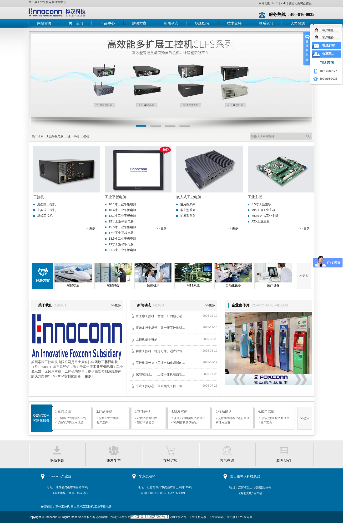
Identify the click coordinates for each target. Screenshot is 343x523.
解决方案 (139, 23)
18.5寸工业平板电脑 (122, 238)
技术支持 (234, 23)
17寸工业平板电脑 (121, 233)
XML (283, 3)
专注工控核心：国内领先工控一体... (160, 386)
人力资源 (298, 23)
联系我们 (266, 23)
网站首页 (44, 23)
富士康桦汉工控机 (82, 506)
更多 (88, 376)
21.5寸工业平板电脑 (122, 250)
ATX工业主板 (261, 221)
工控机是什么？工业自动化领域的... (160, 363)
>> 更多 (90, 228)
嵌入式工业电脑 (188, 197)
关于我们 (76, 23)
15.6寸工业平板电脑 (122, 227)
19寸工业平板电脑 (121, 244)
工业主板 (255, 197)
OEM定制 (202, 23)
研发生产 (113, 461)
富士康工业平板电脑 (239, 517)
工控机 (85, 136)
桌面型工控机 (46, 204)
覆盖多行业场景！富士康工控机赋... (160, 328)
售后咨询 (227, 461)
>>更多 (303, 275)
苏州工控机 (62, 506)
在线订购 (170, 461)
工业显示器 (216, 517)
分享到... (328, 54)
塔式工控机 (45, 215)
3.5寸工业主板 (261, 204)
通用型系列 (188, 204)
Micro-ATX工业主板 (265, 215)
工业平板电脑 (54, 136)
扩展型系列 (188, 215)
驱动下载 (57, 461)
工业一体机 (72, 136)
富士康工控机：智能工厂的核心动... (160, 316)
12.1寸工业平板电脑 (122, 215)
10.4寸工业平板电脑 (122, 210)
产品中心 (108, 23)
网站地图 (264, 3)
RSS (275, 3)
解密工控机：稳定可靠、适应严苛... (160, 351)
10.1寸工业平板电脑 (122, 204)
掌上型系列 (188, 210)
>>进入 (304, 418)
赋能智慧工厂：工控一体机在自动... (160, 374)
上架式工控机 (46, 210)
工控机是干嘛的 (146, 339)
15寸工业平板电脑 (121, 221)
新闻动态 (171, 23)
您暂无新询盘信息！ (301, 3)
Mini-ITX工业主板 (263, 210)
